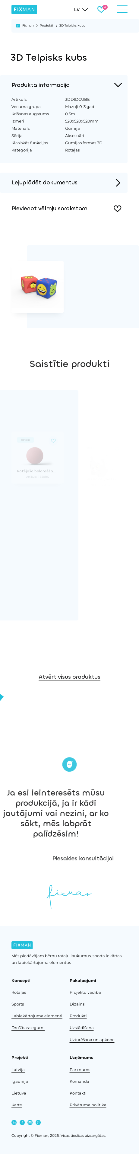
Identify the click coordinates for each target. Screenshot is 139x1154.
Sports (17, 1004)
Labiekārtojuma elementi (36, 1015)
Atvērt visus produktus (69, 688)
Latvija (18, 1069)
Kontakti (78, 1093)
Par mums (80, 1069)
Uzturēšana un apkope (92, 1039)
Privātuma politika (88, 1104)
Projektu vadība (85, 992)
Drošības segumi (28, 1027)
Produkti (46, 25)
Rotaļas (18, 992)
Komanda (79, 1081)
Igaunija (19, 1081)
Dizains (77, 1004)
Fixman (28, 25)
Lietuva (18, 1093)
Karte (16, 1104)
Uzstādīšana (82, 1027)
